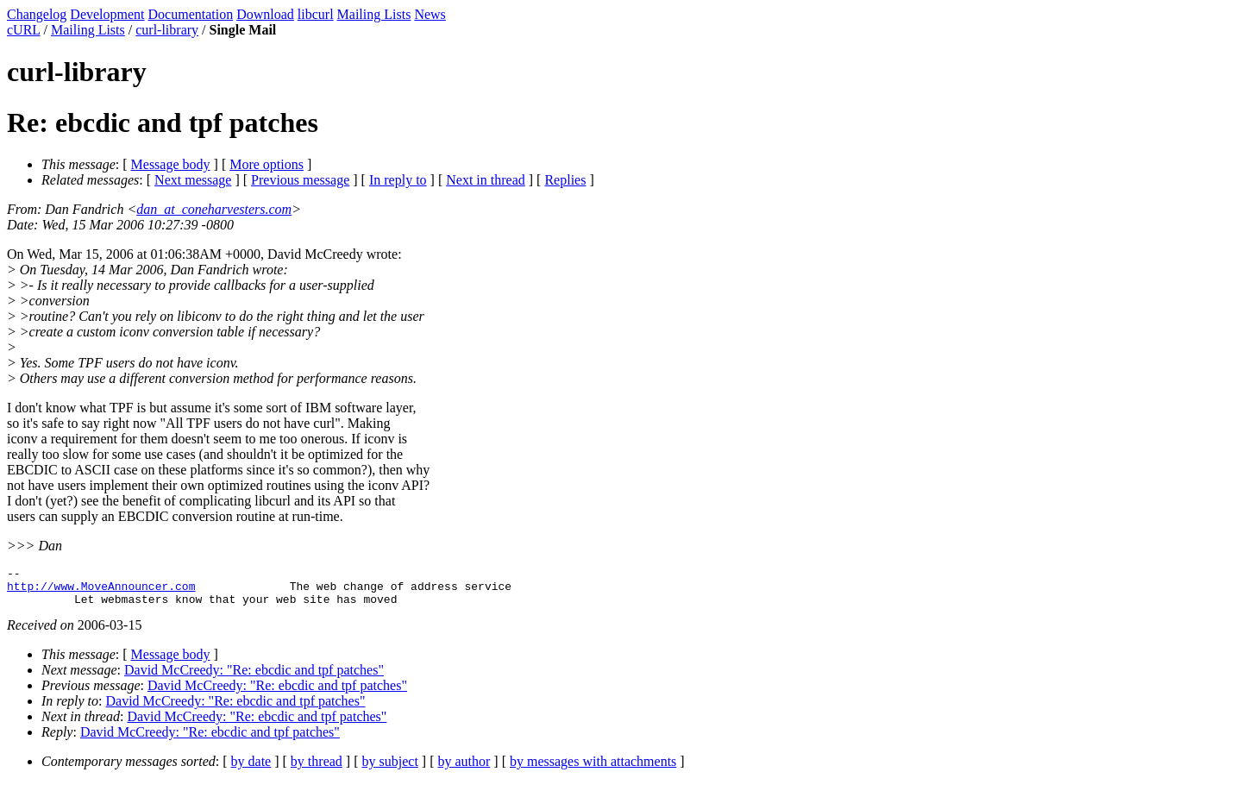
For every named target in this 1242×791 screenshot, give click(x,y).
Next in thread (485, 180)
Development (107, 14)
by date (251, 769)
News (429, 14)
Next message (192, 180)
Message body (170, 164)
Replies (565, 180)
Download (265, 14)
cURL (24, 29)
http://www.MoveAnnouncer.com (101, 591)
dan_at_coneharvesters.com (214, 209)
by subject (390, 769)
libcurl (316, 14)
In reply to (398, 180)
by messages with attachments (593, 769)
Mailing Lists (374, 14)
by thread (316, 769)
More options (266, 164)
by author (463, 769)
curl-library (166, 29)
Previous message (300, 180)
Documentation (191, 14)
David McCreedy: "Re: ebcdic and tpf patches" (254, 677)
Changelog (36, 14)
